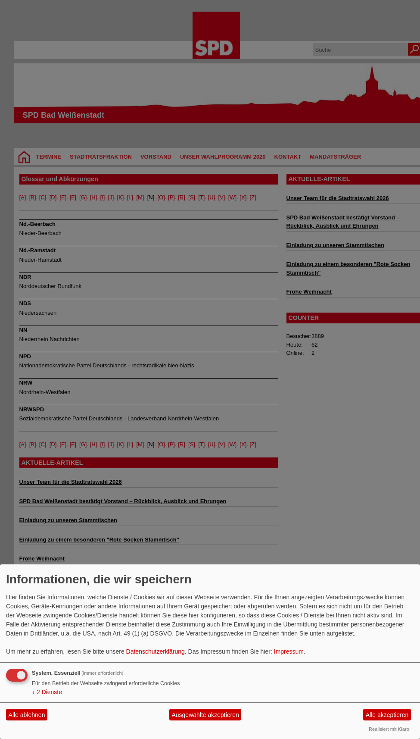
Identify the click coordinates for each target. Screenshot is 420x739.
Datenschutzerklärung (155, 651)
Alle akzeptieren (387, 714)
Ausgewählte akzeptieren (205, 714)
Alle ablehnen (27, 714)
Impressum (289, 651)
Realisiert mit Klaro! (390, 729)
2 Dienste (47, 692)
